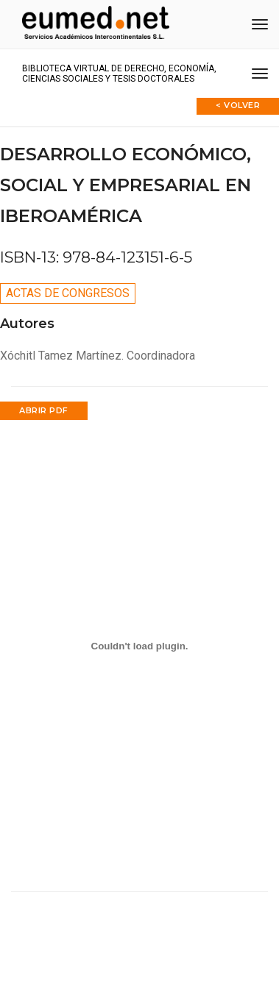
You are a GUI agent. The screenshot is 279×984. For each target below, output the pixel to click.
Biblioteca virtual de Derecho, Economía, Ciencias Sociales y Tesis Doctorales (119, 73)
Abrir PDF (43, 410)
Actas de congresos (68, 293)
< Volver (238, 105)
